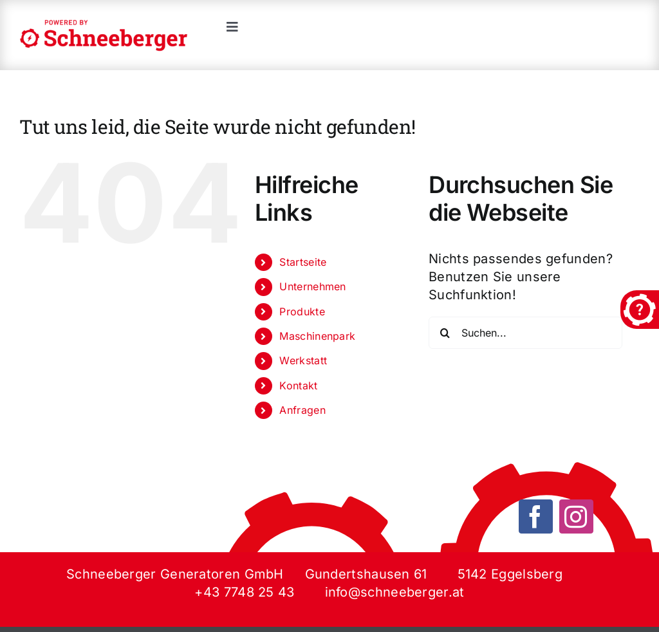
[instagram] (576, 516)
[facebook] (536, 516)
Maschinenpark (317, 336)
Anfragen (302, 410)
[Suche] (445, 333)
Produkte (301, 311)
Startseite (302, 262)
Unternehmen (312, 286)
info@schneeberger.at (395, 592)
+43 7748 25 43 (244, 592)
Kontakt (298, 385)
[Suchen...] (525, 333)
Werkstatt (303, 360)
